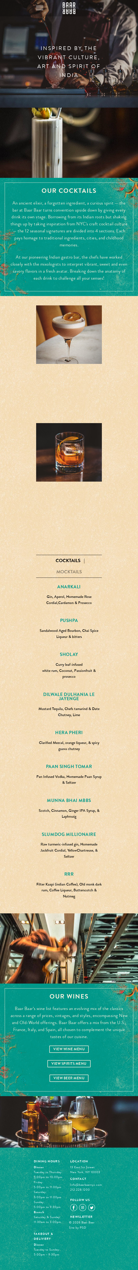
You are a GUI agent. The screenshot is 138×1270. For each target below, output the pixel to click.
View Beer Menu (69, 1078)
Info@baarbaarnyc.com (86, 1184)
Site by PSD (77, 1227)
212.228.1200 (80, 1189)
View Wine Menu (69, 1049)
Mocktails (69, 571)
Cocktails (68, 560)
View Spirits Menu (69, 1063)
